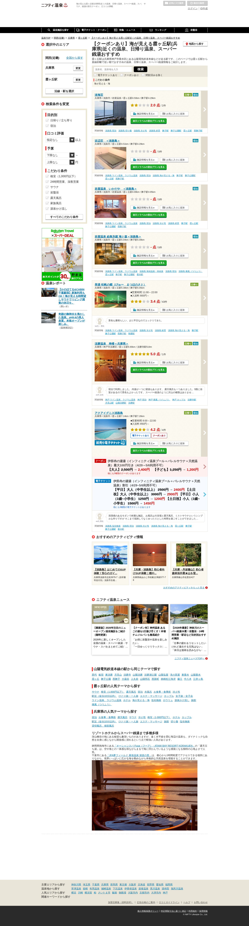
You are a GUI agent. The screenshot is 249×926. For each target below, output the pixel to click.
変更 (78, 68)
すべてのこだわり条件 (64, 216)
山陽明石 (145, 679)
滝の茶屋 (175, 674)
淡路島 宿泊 (110, 130)
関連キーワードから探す (55, 896)
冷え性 (176, 691)
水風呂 (148, 691)
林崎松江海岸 (168, 679)
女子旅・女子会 (184, 696)
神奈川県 (76, 884)
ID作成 (204, 8)
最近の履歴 (197, 3)
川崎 (80, 892)
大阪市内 (133, 892)
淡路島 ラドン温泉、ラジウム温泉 (121, 175)
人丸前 (134, 679)
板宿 (101, 674)
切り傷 (174, 721)
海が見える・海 (141, 700)
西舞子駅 (198, 130)
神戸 (165, 892)
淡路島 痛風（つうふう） (190, 271)
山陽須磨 (138, 674)
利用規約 (192, 911)
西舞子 (116, 679)
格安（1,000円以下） (112, 691)
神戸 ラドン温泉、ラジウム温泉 (120, 399)
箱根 (85, 888)
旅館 (193, 700)
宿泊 (140, 691)
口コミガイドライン (169, 902)
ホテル (127, 700)
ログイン (193, 8)
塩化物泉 (156, 700)
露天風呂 (131, 691)
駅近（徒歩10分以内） (104, 696)
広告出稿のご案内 (146, 902)
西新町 (155, 679)
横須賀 (88, 892)
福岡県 (169, 884)
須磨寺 (127, 674)
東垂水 (185, 674)
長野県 (150, 884)
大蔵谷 (125, 679)
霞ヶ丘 (95, 679)
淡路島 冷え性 (140, 130)
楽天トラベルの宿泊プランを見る (149, 121)
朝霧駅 (131, 333)
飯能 (114, 892)
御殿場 (122, 892)
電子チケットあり (107, 75)
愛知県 (159, 884)
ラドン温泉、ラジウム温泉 (106, 700)
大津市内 (156, 892)
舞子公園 (106, 679)
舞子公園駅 (176, 130)
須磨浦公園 (150, 674)
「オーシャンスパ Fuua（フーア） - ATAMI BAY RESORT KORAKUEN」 (154, 745)
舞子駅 (165, 130)
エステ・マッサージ (151, 696)
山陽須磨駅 (121, 403)
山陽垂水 (196, 674)
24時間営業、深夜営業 (64, 181)
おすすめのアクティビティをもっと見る (183, 587)
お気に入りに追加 (175, 113)
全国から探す (74, 57)
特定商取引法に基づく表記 (173, 911)
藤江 (179, 679)
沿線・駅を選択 (64, 91)
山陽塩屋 (163, 674)
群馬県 (114, 884)
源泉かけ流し (182, 700)
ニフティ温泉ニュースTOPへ (189, 658)
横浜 (73, 892)
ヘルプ (186, 902)
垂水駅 (140, 274)
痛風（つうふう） (102, 704)
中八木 (187, 679)
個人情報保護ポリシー (148, 911)
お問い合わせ (201, 902)
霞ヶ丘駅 (187, 130)
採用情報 (203, 911)
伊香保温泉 (130, 888)
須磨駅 (131, 403)
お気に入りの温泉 (174, 3)
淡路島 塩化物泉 (113, 526)
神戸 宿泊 (141, 399)
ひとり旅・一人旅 (128, 696)
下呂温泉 (118, 888)
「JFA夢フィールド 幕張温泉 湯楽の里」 (129, 755)
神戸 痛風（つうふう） (159, 399)
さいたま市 (104, 892)
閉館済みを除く (154, 75)
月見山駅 (109, 403)
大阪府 (132, 884)
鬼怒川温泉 (177, 888)
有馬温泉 (94, 888)
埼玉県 (86, 884)
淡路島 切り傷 (125, 130)
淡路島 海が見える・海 (163, 175)
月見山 (118, 674)
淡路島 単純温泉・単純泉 (151, 271)
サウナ (95, 691)
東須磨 (109, 674)
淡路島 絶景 (154, 130)
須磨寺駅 (192, 399)
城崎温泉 (106, 888)
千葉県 (95, 884)
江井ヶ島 (198, 679)
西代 (94, 674)
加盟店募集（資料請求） (120, 902)
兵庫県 (105, 884)
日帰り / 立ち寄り (61, 120)
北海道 (141, 884)
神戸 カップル (178, 399)
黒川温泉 (155, 888)
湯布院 (165, 888)
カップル (169, 696)
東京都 (123, 884)
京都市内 (144, 892)
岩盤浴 (54, 192)
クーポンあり (131, 75)
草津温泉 (76, 888)
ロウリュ (168, 700)
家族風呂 (56, 203)
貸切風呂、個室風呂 (103, 725)
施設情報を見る (145, 113)
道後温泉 (143, 888)
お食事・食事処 (162, 691)
